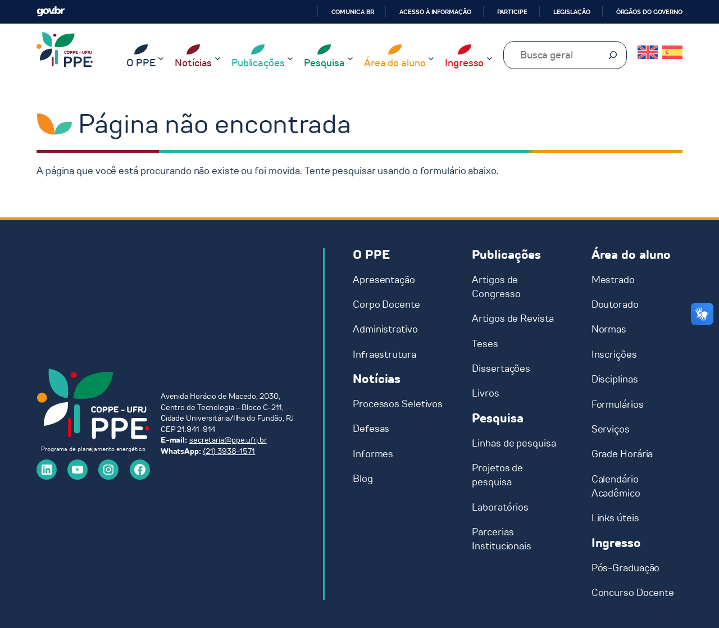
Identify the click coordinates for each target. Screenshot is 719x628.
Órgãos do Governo (649, 12)
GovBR (51, 11)
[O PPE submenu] (161, 58)
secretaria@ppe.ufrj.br (228, 440)
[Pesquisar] (613, 55)
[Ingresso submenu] (489, 58)
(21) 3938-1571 (229, 451)
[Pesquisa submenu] (350, 58)
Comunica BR (352, 12)
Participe (512, 12)
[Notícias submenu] (218, 58)
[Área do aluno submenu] (431, 58)
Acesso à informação (435, 12)
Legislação (571, 12)
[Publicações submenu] (290, 58)
